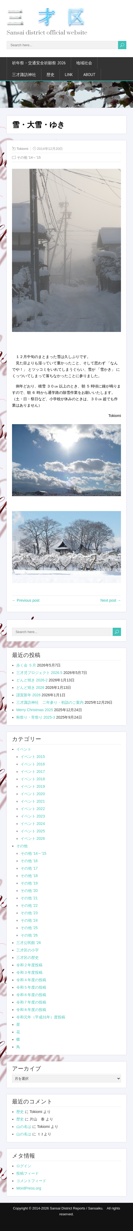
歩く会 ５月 (26, 665)
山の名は (23, 1126)
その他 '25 (29, 928)
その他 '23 (29, 913)
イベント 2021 (33, 801)
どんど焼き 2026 (30, 687)
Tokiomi (22, 149)
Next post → (110, 600)
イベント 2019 (33, 786)
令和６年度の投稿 (31, 995)
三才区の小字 (27, 950)
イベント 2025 (33, 831)
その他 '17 (29, 868)
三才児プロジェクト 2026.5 (39, 673)
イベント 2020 (33, 794)
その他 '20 (29, 890)
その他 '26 (29, 935)
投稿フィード (27, 1173)
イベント (23, 749)
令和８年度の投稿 (31, 1009)
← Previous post (26, 600)
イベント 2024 (33, 823)
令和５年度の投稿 (31, 987)
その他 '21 (29, 898)
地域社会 (84, 62)
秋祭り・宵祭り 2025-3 (35, 717)
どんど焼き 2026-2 (32, 680)
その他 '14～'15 (29, 157)
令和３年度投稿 (29, 972)
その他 (22, 846)
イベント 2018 (33, 779)
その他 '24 (29, 920)
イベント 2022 (33, 809)
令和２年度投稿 (29, 965)
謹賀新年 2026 (28, 695)
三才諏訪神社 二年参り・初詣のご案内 (50, 702)
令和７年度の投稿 (31, 1002)
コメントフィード (31, 1181)
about (89, 74)
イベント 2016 (33, 764)
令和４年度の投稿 (31, 980)
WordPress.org (28, 1188)
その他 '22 (29, 905)
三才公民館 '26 (28, 943)
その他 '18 (29, 876)
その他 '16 (29, 861)
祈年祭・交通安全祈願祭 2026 (39, 62)
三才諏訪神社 (24, 74)
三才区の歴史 (27, 957)
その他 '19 (29, 883)
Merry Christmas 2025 (34, 710)
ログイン (23, 1166)
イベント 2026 (33, 838)
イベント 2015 (33, 756)
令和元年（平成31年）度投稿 (40, 1017)
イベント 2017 (33, 771)
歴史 (50, 74)
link (69, 74)
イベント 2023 (33, 816)
